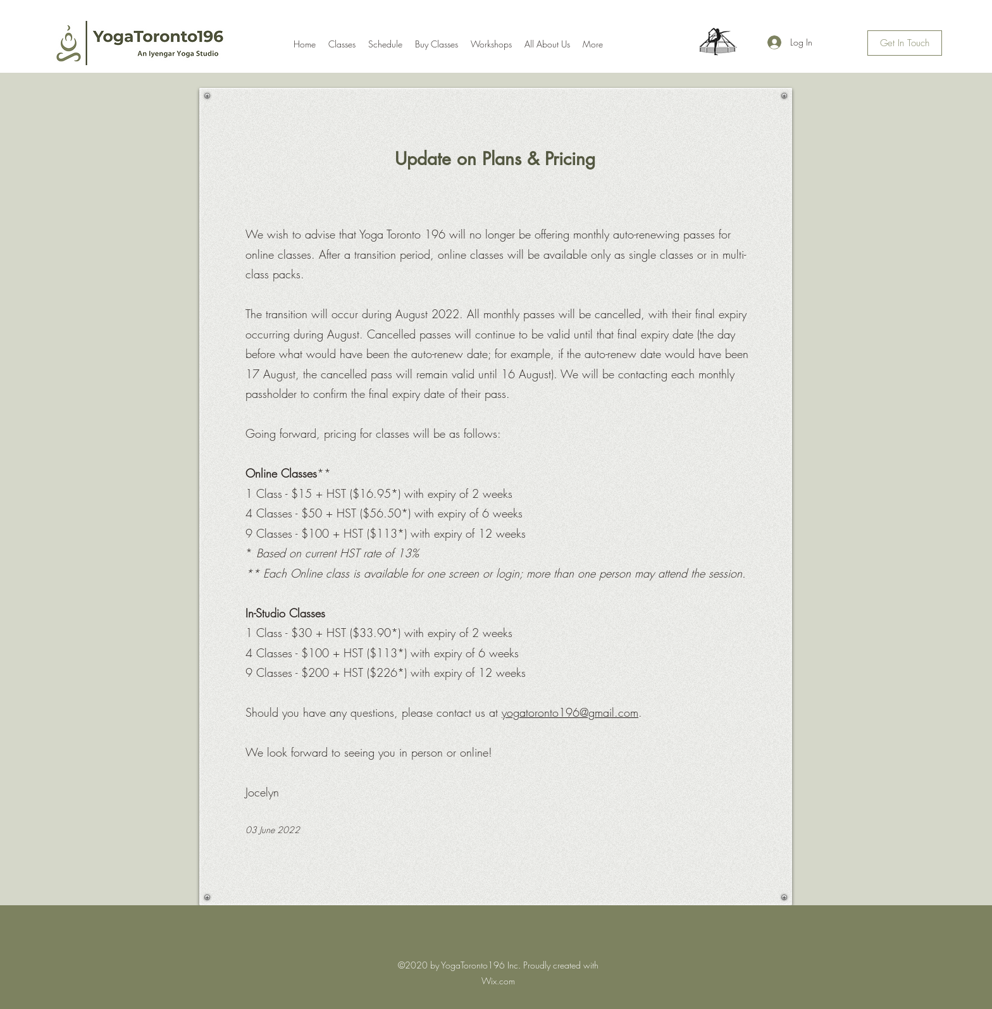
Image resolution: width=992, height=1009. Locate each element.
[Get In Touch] (904, 43)
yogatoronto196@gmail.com (570, 712)
